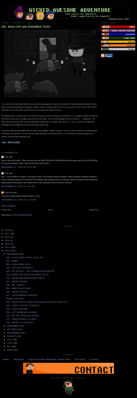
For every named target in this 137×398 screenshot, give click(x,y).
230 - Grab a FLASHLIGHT (20, 322)
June (10, 343)
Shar (6, 157)
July (10, 340)
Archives (18, 359)
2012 (7, 244)
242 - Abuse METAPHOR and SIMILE (25, 278)
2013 (7, 240)
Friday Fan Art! (15, 299)
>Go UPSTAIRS (10, 142)
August (12, 336)
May (9, 346)
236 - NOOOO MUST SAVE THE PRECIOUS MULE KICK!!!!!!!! (37, 302)
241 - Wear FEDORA (17, 281)
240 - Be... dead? (15, 285)
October (12, 329)
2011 (7, 247)
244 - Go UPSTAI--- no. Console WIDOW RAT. (30, 271)
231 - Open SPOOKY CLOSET (21, 319)
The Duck (79, 359)
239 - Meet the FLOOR (18, 288)
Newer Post (6, 210)
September (14, 333)
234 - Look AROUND (17, 309)
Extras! (94, 359)
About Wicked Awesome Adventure (49, 359)
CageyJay (8, 192)
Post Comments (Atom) (22, 215)
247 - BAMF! (12, 261)
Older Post (94, 210)
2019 (7, 230)
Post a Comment (8, 206)
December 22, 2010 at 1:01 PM (18, 186)
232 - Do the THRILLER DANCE (22, 316)
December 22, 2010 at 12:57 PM (18, 167)
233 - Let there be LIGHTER (21, 312)
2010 (7, 251)
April (10, 350)
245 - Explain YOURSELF (19, 268)
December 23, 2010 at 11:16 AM (18, 200)
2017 (7, 234)
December (13, 254)
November (13, 326)
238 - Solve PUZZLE (17, 292)
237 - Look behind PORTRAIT (22, 295)
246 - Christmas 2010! (18, 264)
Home (50, 210)
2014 (7, 237)
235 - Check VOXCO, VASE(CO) (22, 305)
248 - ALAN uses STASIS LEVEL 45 (24, 257)
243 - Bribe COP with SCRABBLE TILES (25, 26)
